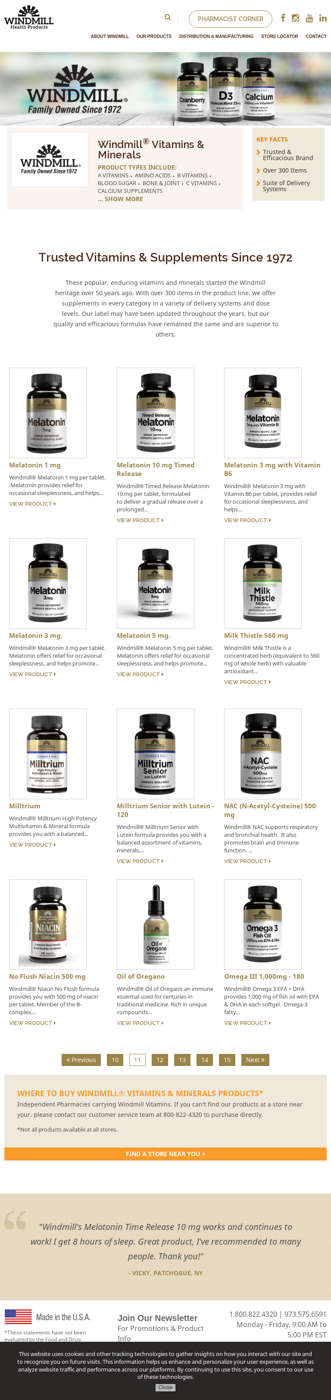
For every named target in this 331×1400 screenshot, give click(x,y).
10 (115, 1060)
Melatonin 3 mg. (35, 635)
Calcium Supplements (130, 191)
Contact (316, 36)
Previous (81, 1060)
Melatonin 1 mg (35, 464)
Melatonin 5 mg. (143, 635)
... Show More (120, 199)
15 (227, 1060)
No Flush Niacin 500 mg (47, 976)
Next (255, 1060)
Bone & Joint (161, 183)
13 (182, 1060)
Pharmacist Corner (230, 19)
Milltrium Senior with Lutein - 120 (165, 810)
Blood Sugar (117, 183)
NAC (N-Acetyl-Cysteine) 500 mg (270, 810)
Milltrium (25, 805)
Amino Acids (153, 175)
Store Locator (279, 36)
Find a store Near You (166, 1154)
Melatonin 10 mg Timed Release (156, 469)
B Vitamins (192, 175)
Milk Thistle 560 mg (256, 635)
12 (159, 1060)
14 (204, 1060)
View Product (32, 504)
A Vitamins (113, 175)
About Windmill (110, 36)
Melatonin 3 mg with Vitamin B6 (272, 469)
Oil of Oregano (141, 976)
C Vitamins (201, 183)
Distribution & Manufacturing (216, 36)
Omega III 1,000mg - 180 (264, 976)
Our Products (154, 36)
